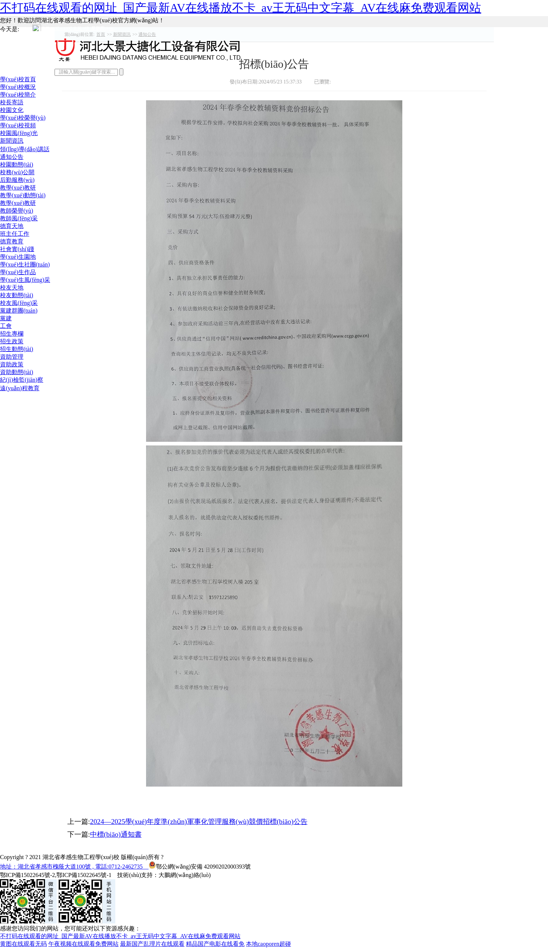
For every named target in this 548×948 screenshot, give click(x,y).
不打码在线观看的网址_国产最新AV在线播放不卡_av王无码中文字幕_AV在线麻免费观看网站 (240, 7)
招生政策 (11, 341)
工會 (6, 326)
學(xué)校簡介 (18, 95)
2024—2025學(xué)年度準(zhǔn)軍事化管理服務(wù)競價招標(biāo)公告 (198, 821)
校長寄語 (11, 102)
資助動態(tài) (16, 372)
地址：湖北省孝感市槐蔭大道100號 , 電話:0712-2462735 (74, 866)
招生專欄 (11, 334)
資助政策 (11, 364)
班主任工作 (14, 234)
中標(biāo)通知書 (116, 834)
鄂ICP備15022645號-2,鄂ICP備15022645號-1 (55, 875)
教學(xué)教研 (18, 187)
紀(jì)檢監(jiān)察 (21, 380)
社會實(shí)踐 (17, 249)
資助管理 (11, 357)
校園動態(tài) (16, 164)
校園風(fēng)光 (19, 133)
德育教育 (11, 241)
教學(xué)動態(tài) (22, 195)
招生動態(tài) (16, 349)
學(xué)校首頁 (18, 79)
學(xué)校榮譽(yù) (22, 118)
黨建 (6, 318)
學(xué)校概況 (18, 87)
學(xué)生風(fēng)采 (25, 280)
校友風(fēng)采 (19, 303)
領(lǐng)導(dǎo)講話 (24, 149)
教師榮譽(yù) (16, 211)
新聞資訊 (11, 141)
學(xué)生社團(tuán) (25, 264)
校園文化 (11, 110)
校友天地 (11, 287)
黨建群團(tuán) (18, 310)
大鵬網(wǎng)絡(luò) (184, 875)
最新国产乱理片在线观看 (152, 944)
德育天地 (11, 226)
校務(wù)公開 (17, 172)
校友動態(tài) (16, 295)
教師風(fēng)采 (19, 218)
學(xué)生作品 (18, 272)
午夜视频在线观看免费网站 (83, 944)
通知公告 (11, 157)
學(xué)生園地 (18, 257)
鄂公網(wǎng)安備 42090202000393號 (200, 865)
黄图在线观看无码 (23, 944)
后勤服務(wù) (17, 180)
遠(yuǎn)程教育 (20, 388)
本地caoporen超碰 (268, 944)
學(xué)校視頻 (18, 125)
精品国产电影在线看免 (215, 944)
